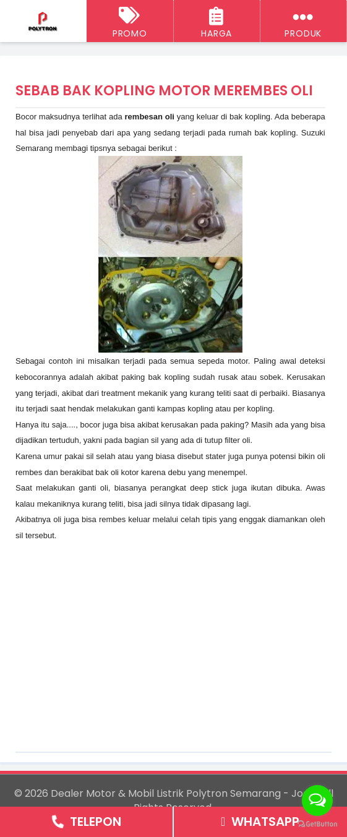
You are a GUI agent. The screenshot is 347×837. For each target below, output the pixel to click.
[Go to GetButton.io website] (317, 824)
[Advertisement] (170, 629)
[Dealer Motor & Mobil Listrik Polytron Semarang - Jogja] (43, 22)
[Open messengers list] (317, 800)
